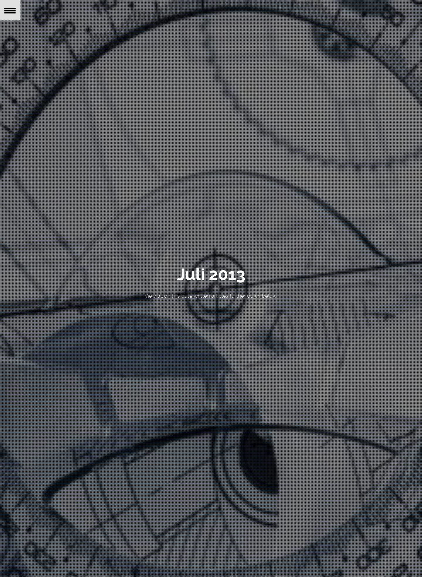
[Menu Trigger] (10, 10)
